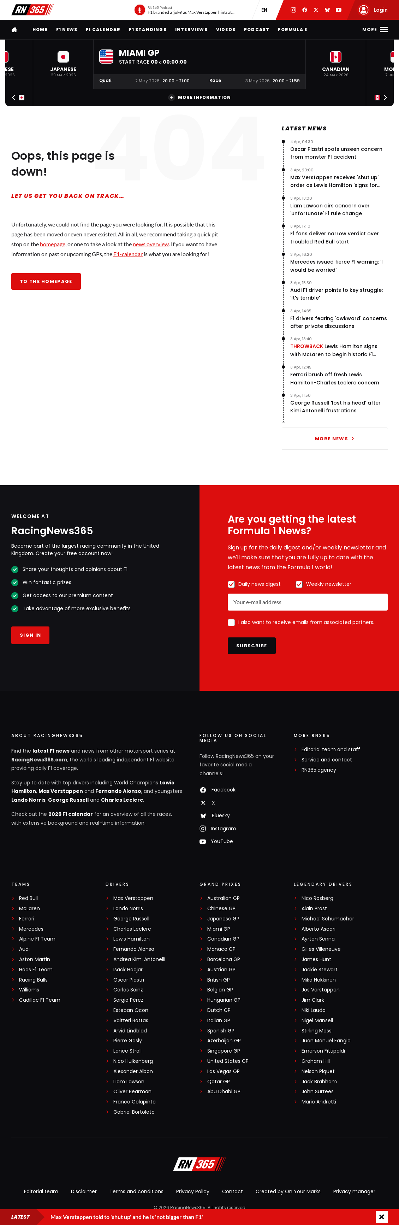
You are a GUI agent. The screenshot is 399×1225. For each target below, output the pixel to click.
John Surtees (318, 1092)
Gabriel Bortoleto (134, 1112)
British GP (218, 980)
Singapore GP (223, 1051)
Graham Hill (316, 1061)
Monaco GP (221, 949)
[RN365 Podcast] (185, 10)
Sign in (30, 635)
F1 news (66, 29)
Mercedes (31, 929)
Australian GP (223, 898)
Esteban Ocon (130, 1010)
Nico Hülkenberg (133, 1061)
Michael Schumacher (328, 919)
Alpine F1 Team (37, 939)
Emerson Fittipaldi (323, 1051)
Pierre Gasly (127, 1041)
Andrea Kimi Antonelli (139, 959)
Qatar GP (218, 1082)
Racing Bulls (33, 980)
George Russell (68, 799)
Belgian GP (220, 990)
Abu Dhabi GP (223, 1092)
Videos (226, 29)
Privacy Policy (192, 1191)
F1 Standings (147, 29)
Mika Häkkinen (319, 980)
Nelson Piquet (318, 1071)
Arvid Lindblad (130, 1031)
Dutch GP (219, 1010)
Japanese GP (223, 919)
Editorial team (41, 1191)
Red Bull (28, 898)
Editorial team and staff (331, 750)
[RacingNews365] (199, 1165)
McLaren (29, 909)
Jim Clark (313, 1000)
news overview (151, 244)
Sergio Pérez (128, 1000)
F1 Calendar (103, 29)
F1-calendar (128, 254)
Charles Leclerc (122, 799)
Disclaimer (84, 1191)
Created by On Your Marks (288, 1191)
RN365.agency (319, 770)
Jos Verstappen (321, 990)
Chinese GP (221, 909)
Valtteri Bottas (130, 1021)
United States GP (228, 1061)
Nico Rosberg (317, 898)
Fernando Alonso (118, 791)
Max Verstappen (60, 791)
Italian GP (218, 1021)
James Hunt (316, 959)
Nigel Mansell (317, 1021)
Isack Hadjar (128, 970)
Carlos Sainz (128, 990)
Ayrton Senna (318, 939)
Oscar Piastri (128, 980)
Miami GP (218, 929)
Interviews (191, 29)
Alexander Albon (133, 1071)
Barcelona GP (223, 959)
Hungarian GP (223, 1000)
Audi (24, 949)
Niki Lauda (314, 1010)
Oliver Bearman (132, 1092)
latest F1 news (51, 750)
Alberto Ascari (318, 929)
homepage (52, 244)
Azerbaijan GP (224, 1041)
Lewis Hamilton (131, 939)
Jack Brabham (319, 1082)
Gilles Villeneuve (321, 949)
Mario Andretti (319, 1102)
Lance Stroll (127, 1051)
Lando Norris (28, 799)
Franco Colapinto (134, 1102)
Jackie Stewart (320, 970)
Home (40, 29)
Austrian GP (221, 970)
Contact (232, 1191)
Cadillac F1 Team (39, 1000)
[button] (63, 64)
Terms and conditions (136, 1191)
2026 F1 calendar (70, 814)
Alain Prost (314, 909)
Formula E (292, 29)
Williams (29, 990)
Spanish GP (220, 1031)
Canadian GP (223, 939)
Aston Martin (34, 959)
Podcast (256, 29)
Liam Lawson (128, 1082)
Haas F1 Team (36, 970)
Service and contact (327, 760)
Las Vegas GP (223, 1071)
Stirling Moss (317, 1031)
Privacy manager (354, 1191)
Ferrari (26, 919)
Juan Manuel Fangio (326, 1041)
